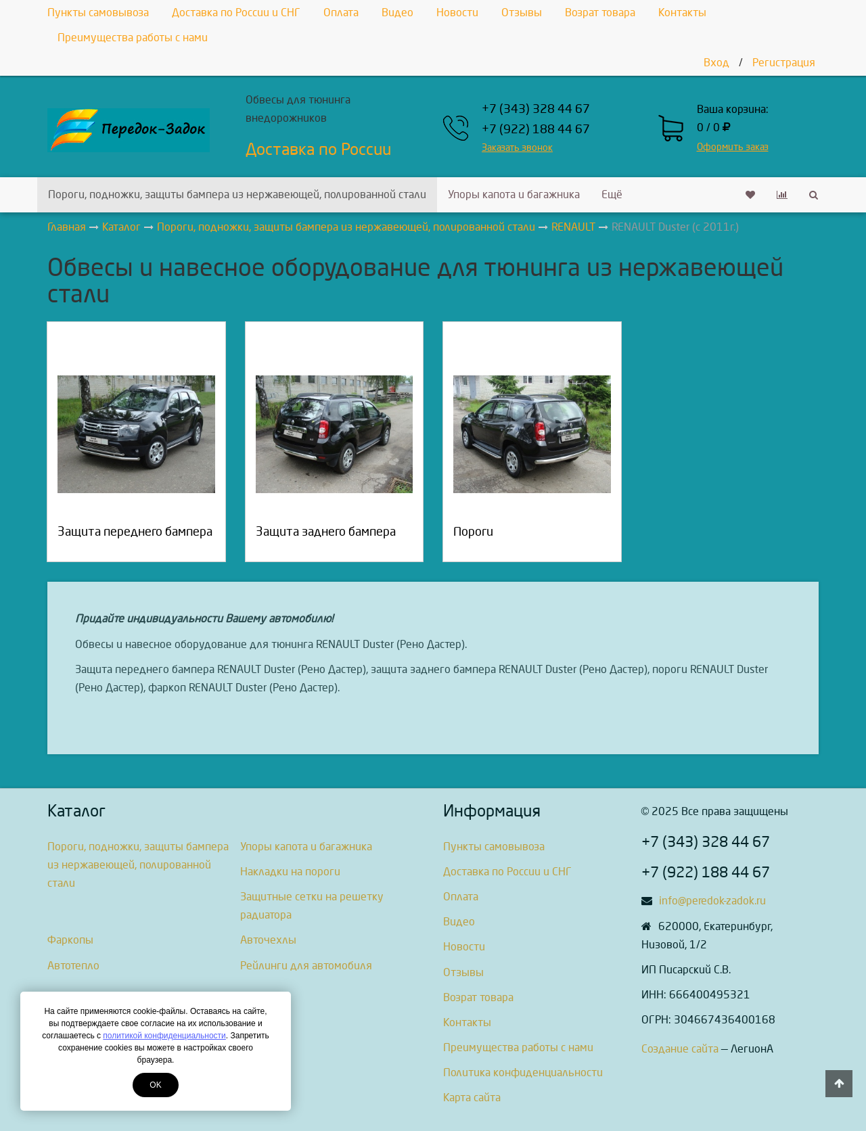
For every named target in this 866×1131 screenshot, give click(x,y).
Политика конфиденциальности (523, 1072)
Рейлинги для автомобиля (306, 965)
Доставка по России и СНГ (236, 12)
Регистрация (783, 62)
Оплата (341, 12)
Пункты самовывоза (98, 12)
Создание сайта (680, 1049)
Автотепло (73, 965)
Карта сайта (472, 1097)
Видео (397, 12)
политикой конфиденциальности (164, 1035)
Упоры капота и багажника (514, 194)
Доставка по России (318, 149)
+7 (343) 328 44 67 (536, 109)
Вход (716, 62)
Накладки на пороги (290, 871)
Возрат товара (600, 12)
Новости (457, 12)
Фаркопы (70, 940)
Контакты (682, 12)
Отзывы (521, 12)
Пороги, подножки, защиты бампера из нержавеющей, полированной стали (237, 194)
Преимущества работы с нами (133, 37)
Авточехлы (268, 940)
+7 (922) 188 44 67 (536, 129)
